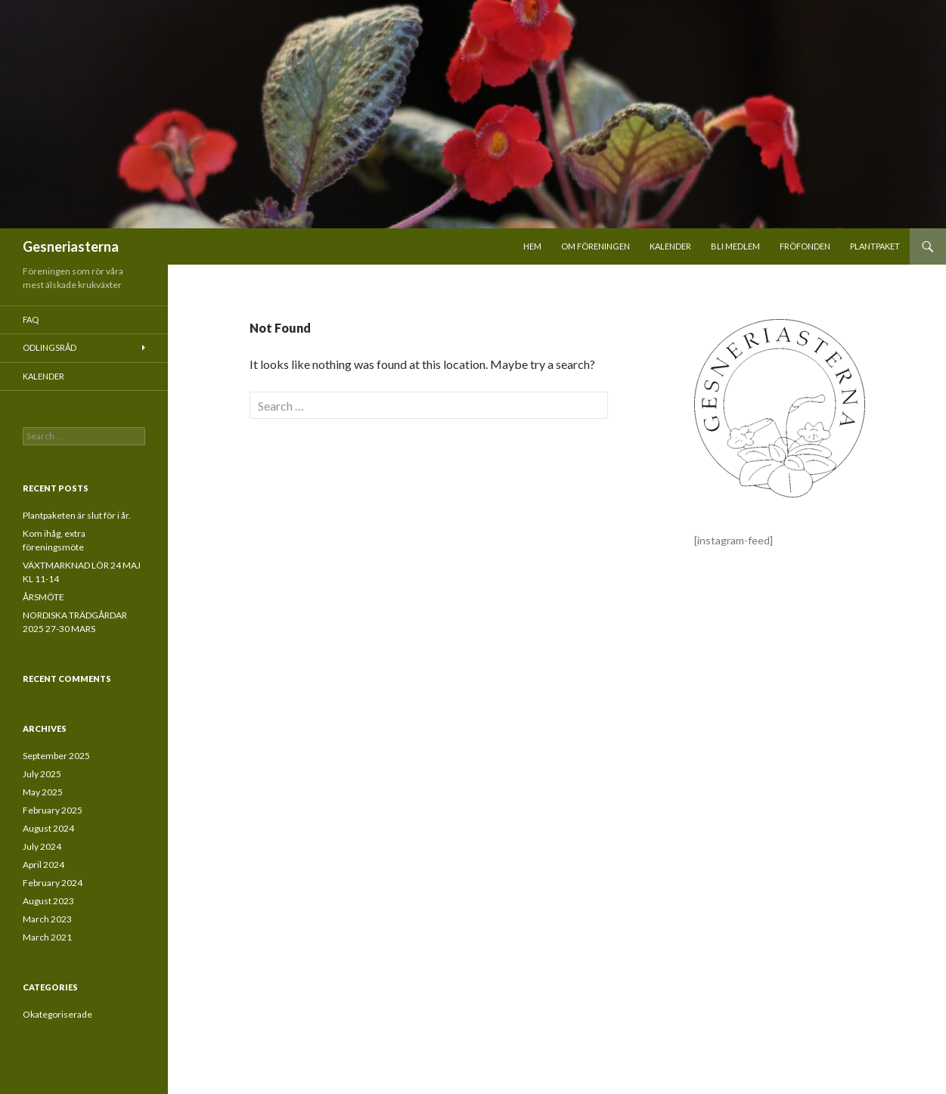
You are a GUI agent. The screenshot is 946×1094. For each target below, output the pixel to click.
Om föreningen (595, 246)
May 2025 (43, 792)
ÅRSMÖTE (43, 597)
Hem (532, 246)
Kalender (670, 246)
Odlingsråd (49, 347)
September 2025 (56, 755)
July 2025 (42, 773)
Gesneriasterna (71, 246)
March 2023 (47, 919)
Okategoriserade (57, 1014)
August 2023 (48, 901)
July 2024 (42, 846)
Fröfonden (805, 246)
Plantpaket (875, 246)
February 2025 (52, 810)
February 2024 (52, 882)
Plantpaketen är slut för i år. (77, 515)
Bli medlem (735, 246)
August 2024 (48, 828)
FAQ (31, 319)
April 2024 (43, 864)
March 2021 (47, 937)
